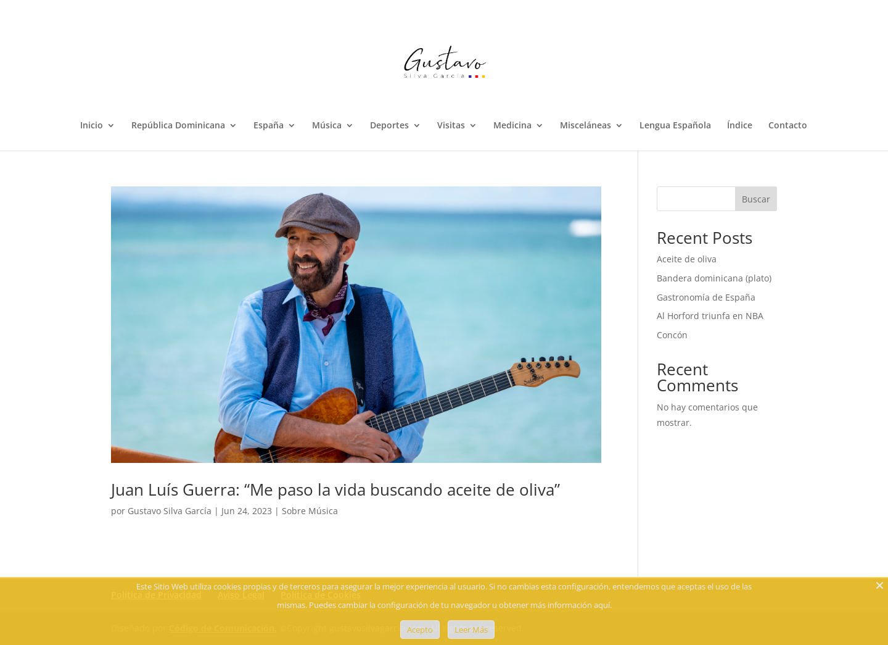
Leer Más (471, 629)
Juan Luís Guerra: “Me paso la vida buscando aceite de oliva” (335, 489)
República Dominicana (178, 126)
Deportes (389, 126)
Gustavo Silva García (170, 511)
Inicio (91, 126)
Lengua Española (675, 126)
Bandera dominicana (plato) (714, 278)
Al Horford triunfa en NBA (710, 316)
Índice (739, 126)
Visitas (451, 126)
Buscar (756, 199)
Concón (672, 335)
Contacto (787, 126)
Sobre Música (310, 511)
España (268, 126)
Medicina (512, 126)
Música (327, 126)
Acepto (420, 629)
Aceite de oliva (687, 259)
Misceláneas (585, 126)
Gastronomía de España (706, 297)
